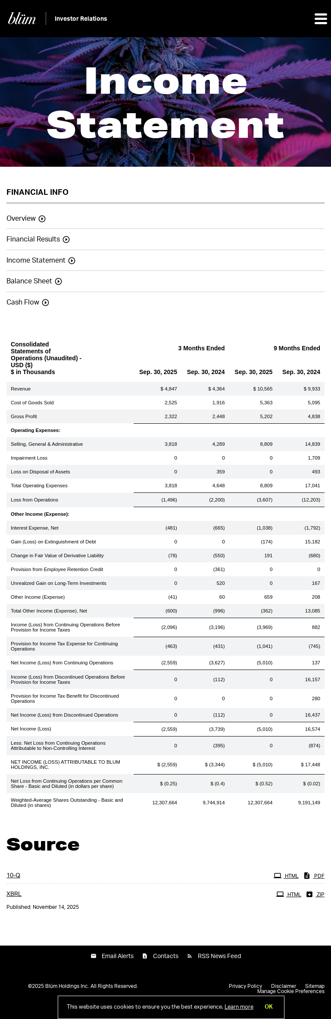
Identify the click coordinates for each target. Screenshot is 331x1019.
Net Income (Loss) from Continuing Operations (62, 662)
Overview (21, 218)
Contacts (165, 956)
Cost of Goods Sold (32, 402)
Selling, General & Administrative (47, 444)
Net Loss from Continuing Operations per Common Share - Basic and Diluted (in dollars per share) (66, 783)
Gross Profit (24, 416)
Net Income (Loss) (31, 728)
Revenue (21, 388)
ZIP (316, 893)
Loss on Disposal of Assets (40, 471)
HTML (287, 875)
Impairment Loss (29, 457)
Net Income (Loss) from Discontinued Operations (64, 714)
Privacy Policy (245, 986)
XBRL (14, 894)
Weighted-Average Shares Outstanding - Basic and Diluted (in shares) (67, 802)
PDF (315, 875)
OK (269, 1007)
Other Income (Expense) (38, 597)
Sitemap (315, 986)
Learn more (239, 1007)
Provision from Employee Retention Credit (57, 569)
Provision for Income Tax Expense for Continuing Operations (64, 646)
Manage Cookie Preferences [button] (291, 991)
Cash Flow (22, 302)
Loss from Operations (34, 499)
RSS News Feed (219, 956)
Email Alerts (118, 956)
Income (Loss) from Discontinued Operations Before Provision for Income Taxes (68, 679)
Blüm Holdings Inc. (67, 986)
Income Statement (36, 260)
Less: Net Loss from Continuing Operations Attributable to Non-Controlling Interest (58, 745)
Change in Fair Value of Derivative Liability (57, 555)
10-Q (13, 876)
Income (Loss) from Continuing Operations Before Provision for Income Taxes (65, 627)
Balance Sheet (29, 281)
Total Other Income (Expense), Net (49, 610)
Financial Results (33, 239)
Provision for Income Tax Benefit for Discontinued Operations (65, 698)
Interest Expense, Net (35, 527)
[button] (320, 18)
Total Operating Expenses (39, 485)
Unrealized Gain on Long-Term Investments (58, 583)
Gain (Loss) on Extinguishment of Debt (53, 541)
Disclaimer (283, 986)
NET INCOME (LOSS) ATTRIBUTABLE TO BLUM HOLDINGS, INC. (65, 764)
